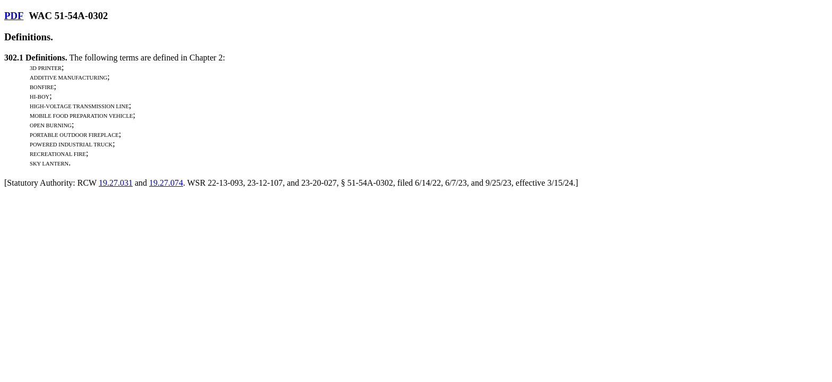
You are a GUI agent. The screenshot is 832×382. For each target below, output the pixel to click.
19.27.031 (116, 182)
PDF (13, 15)
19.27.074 (166, 182)
